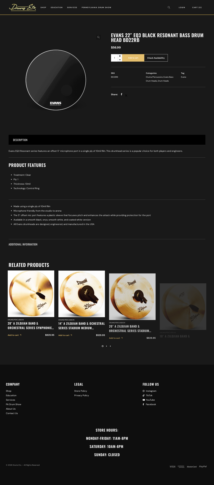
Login (182, 7)
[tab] (107, 140)
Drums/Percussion (154, 77)
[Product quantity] (116, 58)
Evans (183, 77)
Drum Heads (163, 81)
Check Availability (156, 58)
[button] (98, 37)
